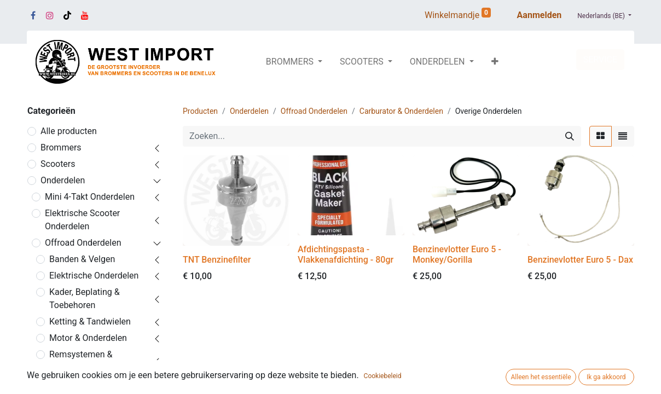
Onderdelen (62, 180)
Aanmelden (539, 15)
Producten (200, 111)
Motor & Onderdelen (88, 338)
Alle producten (68, 131)
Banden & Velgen (82, 259)
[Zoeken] (569, 136)
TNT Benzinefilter (217, 259)
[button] (495, 62)
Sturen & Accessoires (90, 384)
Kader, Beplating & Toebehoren (84, 298)
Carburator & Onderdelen (401, 111)
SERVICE (600, 59)
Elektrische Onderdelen (93, 275)
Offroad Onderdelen (83, 242)
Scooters (58, 164)
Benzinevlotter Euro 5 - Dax (580, 259)
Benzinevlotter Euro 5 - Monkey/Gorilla (457, 254)
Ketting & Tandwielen (90, 321)
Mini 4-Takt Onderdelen (90, 197)
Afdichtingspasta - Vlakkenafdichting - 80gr (345, 254)
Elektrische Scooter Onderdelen (82, 219)
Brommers (61, 147)
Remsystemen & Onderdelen (80, 361)
